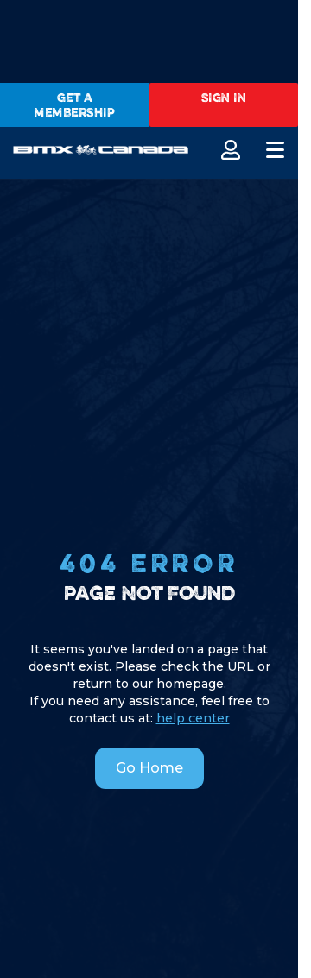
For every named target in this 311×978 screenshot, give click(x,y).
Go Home (149, 768)
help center (193, 718)
